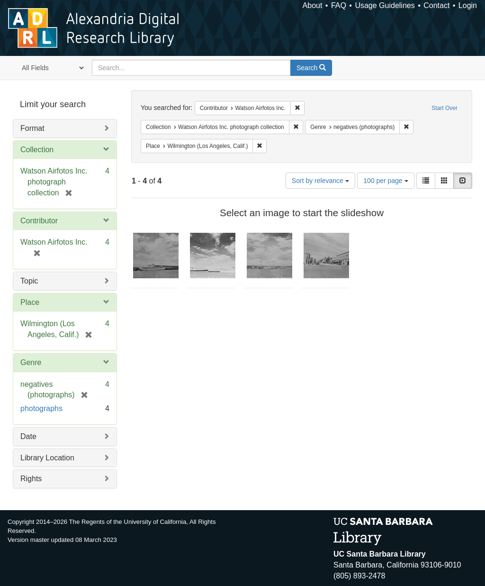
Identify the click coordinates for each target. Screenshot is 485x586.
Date (28, 436)
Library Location (47, 458)
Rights (31, 479)
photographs (41, 408)
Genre (30, 362)
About (313, 5)
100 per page (385, 180)
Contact (436, 5)
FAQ (338, 5)
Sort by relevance (320, 180)
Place (29, 302)
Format (32, 128)
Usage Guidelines (384, 5)
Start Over (444, 108)
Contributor (39, 221)
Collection (37, 150)
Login (467, 5)
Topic (29, 281)
